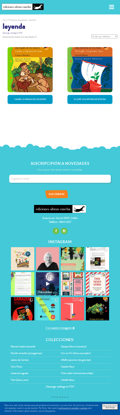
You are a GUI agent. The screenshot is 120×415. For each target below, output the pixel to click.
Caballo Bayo (67, 380)
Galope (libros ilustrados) (74, 346)
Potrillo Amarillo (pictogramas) (26, 353)
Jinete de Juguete (19, 373)
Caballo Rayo (67, 367)
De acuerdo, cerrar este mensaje (110, 407)
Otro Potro (16, 367)
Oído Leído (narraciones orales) (77, 373)
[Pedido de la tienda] (104, 36)
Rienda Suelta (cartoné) (23, 346)
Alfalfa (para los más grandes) (76, 360)
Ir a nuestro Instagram (59, 328)
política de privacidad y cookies (73, 408)
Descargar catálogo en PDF (12, 33)
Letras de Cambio (20, 360)
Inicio (5, 19)
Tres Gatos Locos (19, 380)
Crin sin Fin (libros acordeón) (76, 353)
